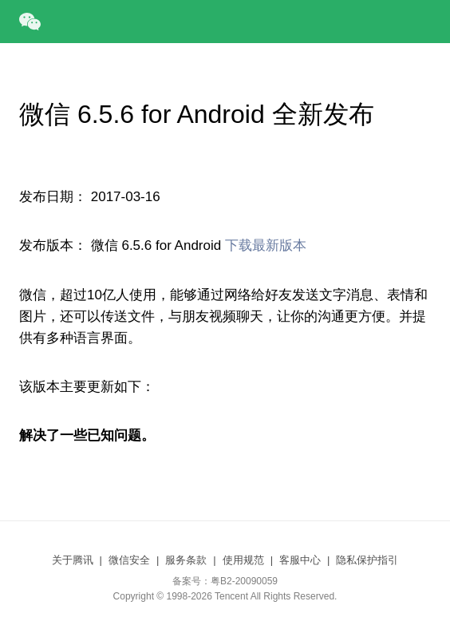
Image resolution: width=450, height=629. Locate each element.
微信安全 (129, 560)
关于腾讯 (72, 560)
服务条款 (186, 560)
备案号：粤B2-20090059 (225, 581)
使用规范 (243, 560)
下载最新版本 (265, 245)
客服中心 (300, 560)
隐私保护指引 (367, 560)
